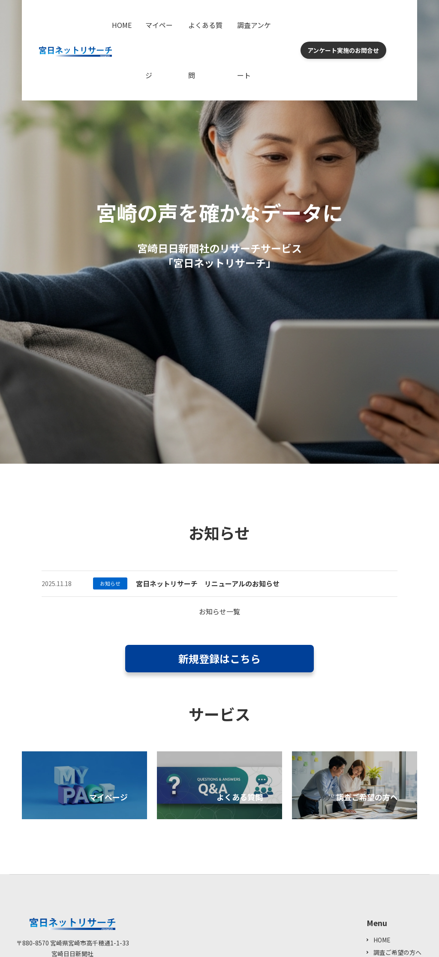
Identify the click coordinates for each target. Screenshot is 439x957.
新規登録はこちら (219, 658)
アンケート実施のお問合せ (343, 50)
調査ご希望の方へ (397, 952)
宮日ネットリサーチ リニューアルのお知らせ (208, 583)
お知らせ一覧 (219, 611)
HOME (122, 25)
